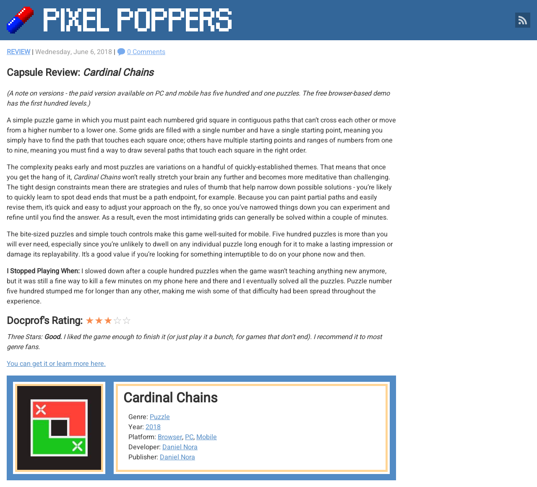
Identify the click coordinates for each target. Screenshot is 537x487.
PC (189, 437)
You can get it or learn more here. (56, 364)
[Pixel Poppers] (268, 20)
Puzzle (160, 417)
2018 (153, 427)
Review (18, 52)
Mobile (206, 437)
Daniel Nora (180, 447)
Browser (170, 437)
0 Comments (146, 52)
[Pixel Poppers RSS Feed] (522, 20)
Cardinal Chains (170, 398)
